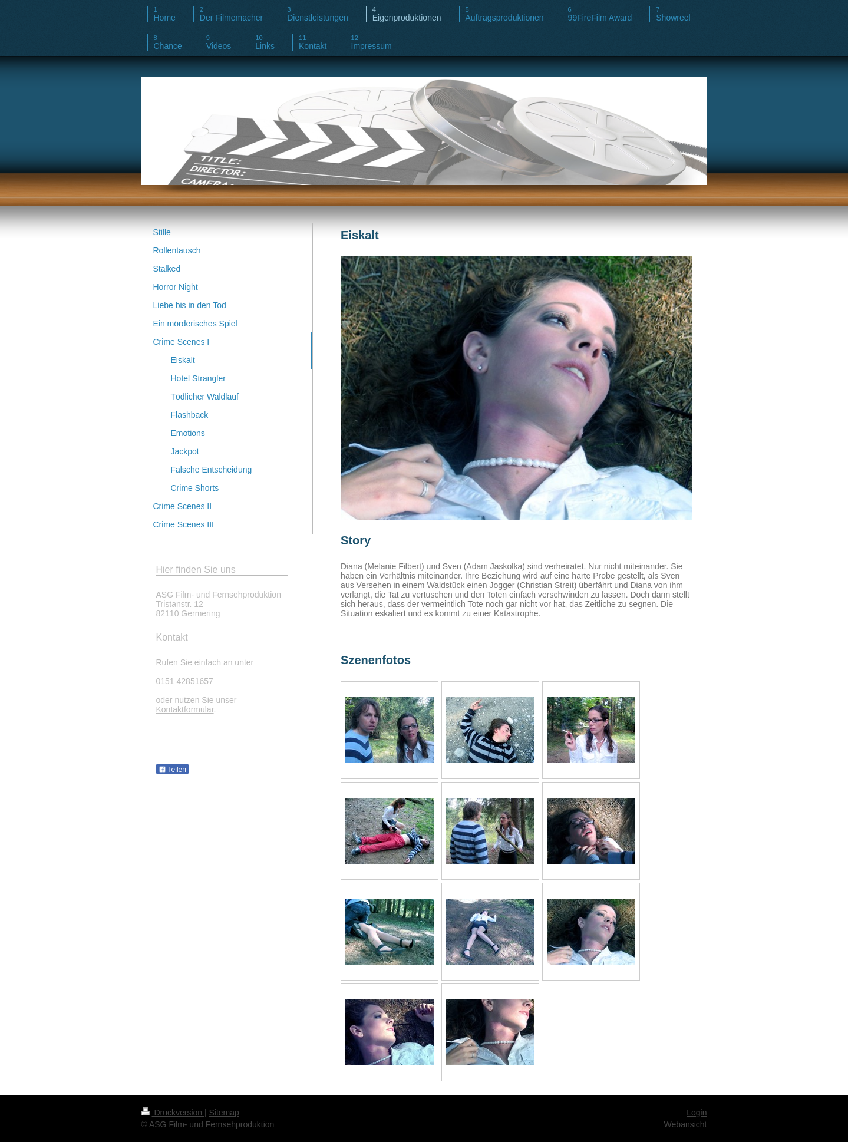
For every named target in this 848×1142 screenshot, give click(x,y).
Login (697, 1112)
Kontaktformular (185, 709)
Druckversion (172, 1112)
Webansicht (685, 1124)
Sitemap (224, 1112)
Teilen (172, 769)
